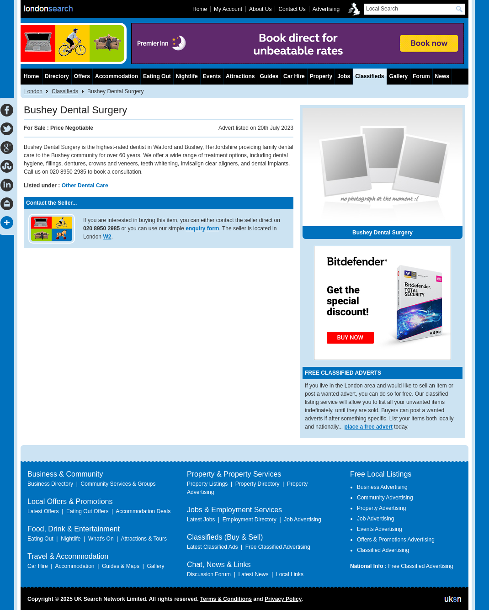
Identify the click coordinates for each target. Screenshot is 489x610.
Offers (82, 76)
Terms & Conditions (226, 599)
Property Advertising (381, 508)
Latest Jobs (201, 519)
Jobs (343, 76)
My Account (228, 9)
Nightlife (187, 76)
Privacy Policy (283, 599)
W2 (107, 236)
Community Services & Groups (117, 484)
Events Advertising (379, 529)
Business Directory (50, 484)
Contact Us (291, 9)
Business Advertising (382, 487)
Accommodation (116, 76)
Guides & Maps (120, 566)
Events (212, 76)
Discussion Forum (209, 574)
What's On (101, 539)
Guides (269, 76)
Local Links (289, 574)
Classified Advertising (383, 550)
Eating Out (157, 76)
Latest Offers (42, 511)
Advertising (326, 9)
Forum (421, 76)
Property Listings (207, 484)
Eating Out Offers (87, 511)
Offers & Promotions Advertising (396, 539)
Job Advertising (302, 519)
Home (31, 76)
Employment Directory (249, 519)
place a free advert (369, 427)
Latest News (253, 574)
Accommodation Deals (143, 511)
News (442, 76)
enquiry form (202, 228)
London (33, 91)
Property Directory (257, 484)
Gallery (398, 76)
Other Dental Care (85, 185)
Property (321, 76)
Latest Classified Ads (212, 547)
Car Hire (294, 76)
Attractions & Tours (144, 539)
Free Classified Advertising (277, 547)
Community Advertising (385, 497)
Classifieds (65, 91)
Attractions (240, 76)
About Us (260, 9)
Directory (57, 76)
